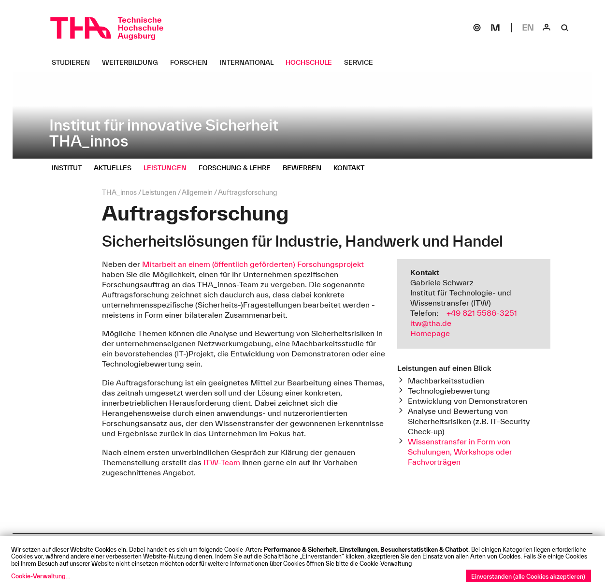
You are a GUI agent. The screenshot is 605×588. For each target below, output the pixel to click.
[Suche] (565, 27)
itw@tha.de (430, 323)
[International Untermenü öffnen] (250, 62)
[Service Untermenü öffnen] (362, 62)
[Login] (546, 27)
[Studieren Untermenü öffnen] (74, 62)
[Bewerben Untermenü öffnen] (305, 168)
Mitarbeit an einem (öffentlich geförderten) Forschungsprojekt (253, 264)
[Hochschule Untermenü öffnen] (312, 62)
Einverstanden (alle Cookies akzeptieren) (528, 576)
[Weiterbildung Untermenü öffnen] (134, 62)
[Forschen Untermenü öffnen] (192, 62)
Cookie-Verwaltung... (40, 576)
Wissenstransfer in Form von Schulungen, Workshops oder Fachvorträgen (460, 451)
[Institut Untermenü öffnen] (70, 168)
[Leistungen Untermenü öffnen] (168, 168)
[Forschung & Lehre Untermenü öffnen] (238, 168)
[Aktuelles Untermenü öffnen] (116, 168)
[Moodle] (495, 27)
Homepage (430, 333)
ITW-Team (221, 462)
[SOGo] (477, 27)
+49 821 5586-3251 (482, 313)
